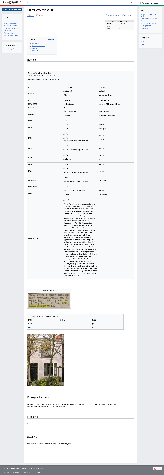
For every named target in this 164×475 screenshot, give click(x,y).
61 (119, 26)
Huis (142, 44)
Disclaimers (38, 472)
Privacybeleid (6, 472)
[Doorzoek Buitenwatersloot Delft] (80, 2)
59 (119, 28)
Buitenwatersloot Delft (12, 3)
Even (142, 41)
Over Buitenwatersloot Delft (22, 472)
